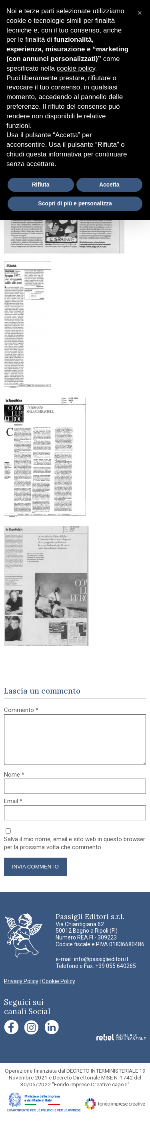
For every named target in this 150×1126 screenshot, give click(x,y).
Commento (21, 710)
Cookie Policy (58, 991)
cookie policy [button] (76, 68)
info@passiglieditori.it (101, 969)
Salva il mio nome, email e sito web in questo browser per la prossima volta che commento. (74, 852)
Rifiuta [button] (41, 184)
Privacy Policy (21, 991)
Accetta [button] (109, 184)
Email (13, 810)
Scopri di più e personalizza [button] (75, 203)
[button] (139, 12)
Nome (14, 784)
